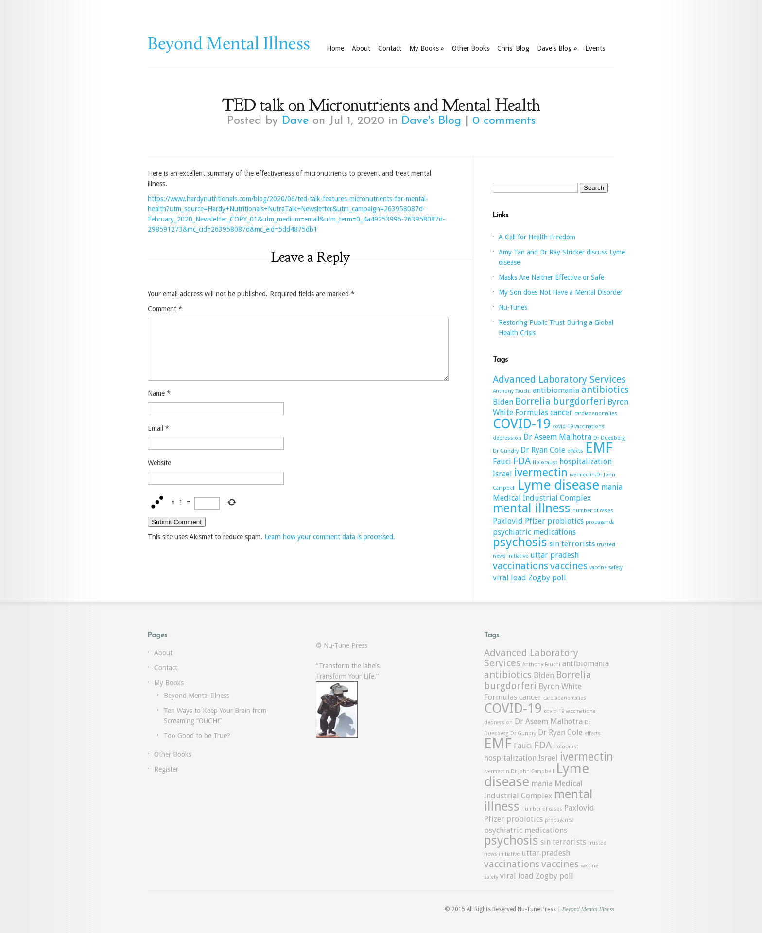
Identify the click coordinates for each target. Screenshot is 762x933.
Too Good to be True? (197, 736)
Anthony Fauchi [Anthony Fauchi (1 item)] (512, 391)
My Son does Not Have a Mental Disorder (561, 292)
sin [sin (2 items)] (554, 543)
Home (335, 48)
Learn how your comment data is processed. (329, 548)
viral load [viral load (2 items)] (509, 577)
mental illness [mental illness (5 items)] (532, 508)
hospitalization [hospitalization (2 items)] (585, 461)
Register (166, 769)
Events (595, 48)
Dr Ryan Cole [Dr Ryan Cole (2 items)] (542, 450)
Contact (389, 48)
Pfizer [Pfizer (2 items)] (535, 521)
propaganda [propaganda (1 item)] (600, 522)
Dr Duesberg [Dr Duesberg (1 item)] (609, 438)
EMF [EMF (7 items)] (599, 448)
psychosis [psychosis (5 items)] (520, 542)
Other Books (470, 48)
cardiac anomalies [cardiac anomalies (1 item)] (595, 413)
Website (159, 474)
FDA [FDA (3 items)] (522, 461)
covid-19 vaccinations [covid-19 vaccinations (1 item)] (579, 427)
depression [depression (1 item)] (507, 438)
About (361, 48)
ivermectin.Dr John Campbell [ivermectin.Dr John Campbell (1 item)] (519, 771)
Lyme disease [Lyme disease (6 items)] (558, 485)
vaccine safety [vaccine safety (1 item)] (606, 567)
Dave (295, 121)
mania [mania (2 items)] (612, 487)
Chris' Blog (513, 48)
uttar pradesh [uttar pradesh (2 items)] (554, 555)
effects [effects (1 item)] (575, 451)
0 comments (504, 121)
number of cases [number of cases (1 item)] (592, 511)
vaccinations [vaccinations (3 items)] (520, 566)
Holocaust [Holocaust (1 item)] (545, 462)
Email (158, 440)
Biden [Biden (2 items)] (503, 402)
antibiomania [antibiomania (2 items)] (556, 390)
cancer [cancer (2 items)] (561, 412)
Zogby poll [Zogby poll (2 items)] (547, 577)
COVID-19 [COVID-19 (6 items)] (522, 424)
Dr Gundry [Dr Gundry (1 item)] (506, 451)
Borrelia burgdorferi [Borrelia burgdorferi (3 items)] (560, 401)
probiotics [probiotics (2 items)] (565, 521)
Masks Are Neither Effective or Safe (551, 277)
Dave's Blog (557, 48)
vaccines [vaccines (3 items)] (569, 566)
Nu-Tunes (513, 307)
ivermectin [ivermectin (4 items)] (541, 472)
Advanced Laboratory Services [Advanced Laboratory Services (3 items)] (559, 379)
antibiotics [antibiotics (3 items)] (605, 389)
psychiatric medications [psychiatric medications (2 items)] (534, 532)
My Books (426, 48)
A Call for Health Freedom (537, 237)
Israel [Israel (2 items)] (502, 473)
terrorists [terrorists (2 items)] (578, 543)
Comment (165, 309)
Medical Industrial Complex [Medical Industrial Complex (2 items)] (542, 498)
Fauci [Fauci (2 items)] (502, 461)
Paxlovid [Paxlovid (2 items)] (508, 521)
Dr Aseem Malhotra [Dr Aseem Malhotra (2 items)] (557, 436)
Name (159, 405)
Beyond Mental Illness (196, 695)
